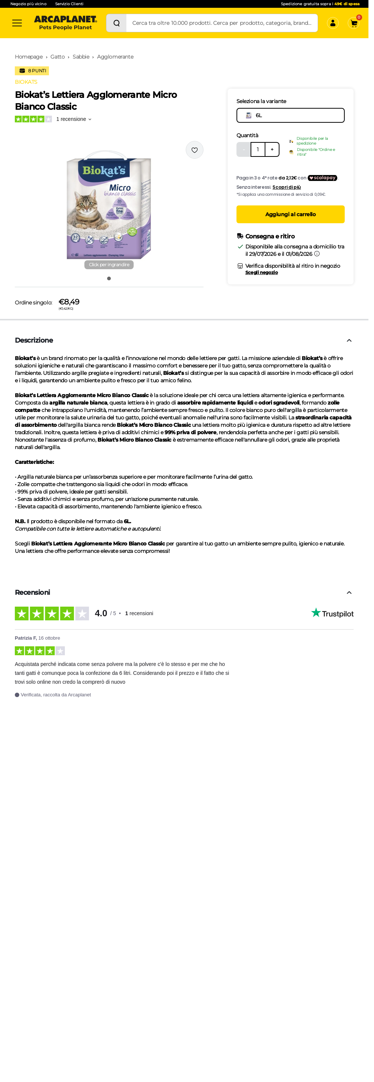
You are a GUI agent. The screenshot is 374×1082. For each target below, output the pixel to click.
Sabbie (81, 56)
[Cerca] (116, 23)
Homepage (29, 56)
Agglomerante (115, 56)
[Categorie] (17, 23)
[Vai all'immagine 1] (109, 278)
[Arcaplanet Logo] (65, 23)
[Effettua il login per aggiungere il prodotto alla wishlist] (194, 150)
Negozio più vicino (28, 3)
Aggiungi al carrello (290, 214)
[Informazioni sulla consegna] (317, 254)
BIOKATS (26, 82)
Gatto (57, 56)
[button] (109, 206)
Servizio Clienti (69, 3)
